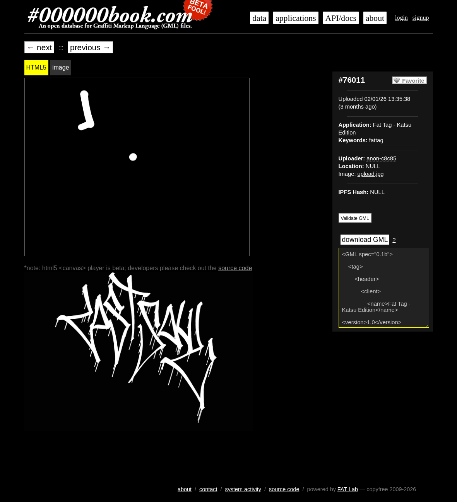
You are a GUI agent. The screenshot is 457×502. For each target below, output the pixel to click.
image (60, 67)
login (401, 17)
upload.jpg (371, 174)
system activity (243, 489)
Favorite (413, 81)
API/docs (340, 18)
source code (235, 268)
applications (296, 18)
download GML (365, 239)
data (259, 18)
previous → (90, 47)
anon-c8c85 (381, 158)
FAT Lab (347, 489)
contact (208, 489)
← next (39, 47)
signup (420, 17)
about (375, 18)
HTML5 (36, 67)
